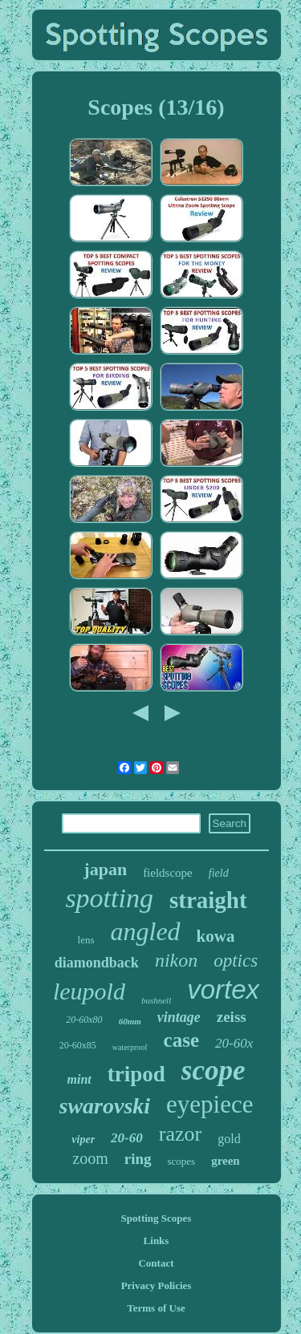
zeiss (231, 1016)
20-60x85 (77, 1045)
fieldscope (168, 872)
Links (156, 1241)
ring (138, 1158)
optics (236, 961)
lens (86, 940)
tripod (136, 1074)
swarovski (105, 1105)
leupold (89, 991)
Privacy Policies (156, 1285)
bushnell (156, 1000)
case (181, 1040)
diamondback (97, 963)
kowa (216, 936)
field (219, 873)
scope (213, 1070)
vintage (179, 1017)
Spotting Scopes (156, 1218)
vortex (223, 989)
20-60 (127, 1137)
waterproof (130, 1047)
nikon (176, 960)
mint (79, 1079)
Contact (155, 1263)
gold (229, 1138)
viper (83, 1139)
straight (208, 900)
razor (180, 1133)
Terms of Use (156, 1308)
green (225, 1160)
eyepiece (209, 1104)
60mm (130, 1021)
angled (146, 931)
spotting (109, 898)
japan (105, 869)
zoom (90, 1158)
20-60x (234, 1043)
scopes (182, 1161)
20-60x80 (84, 1019)
